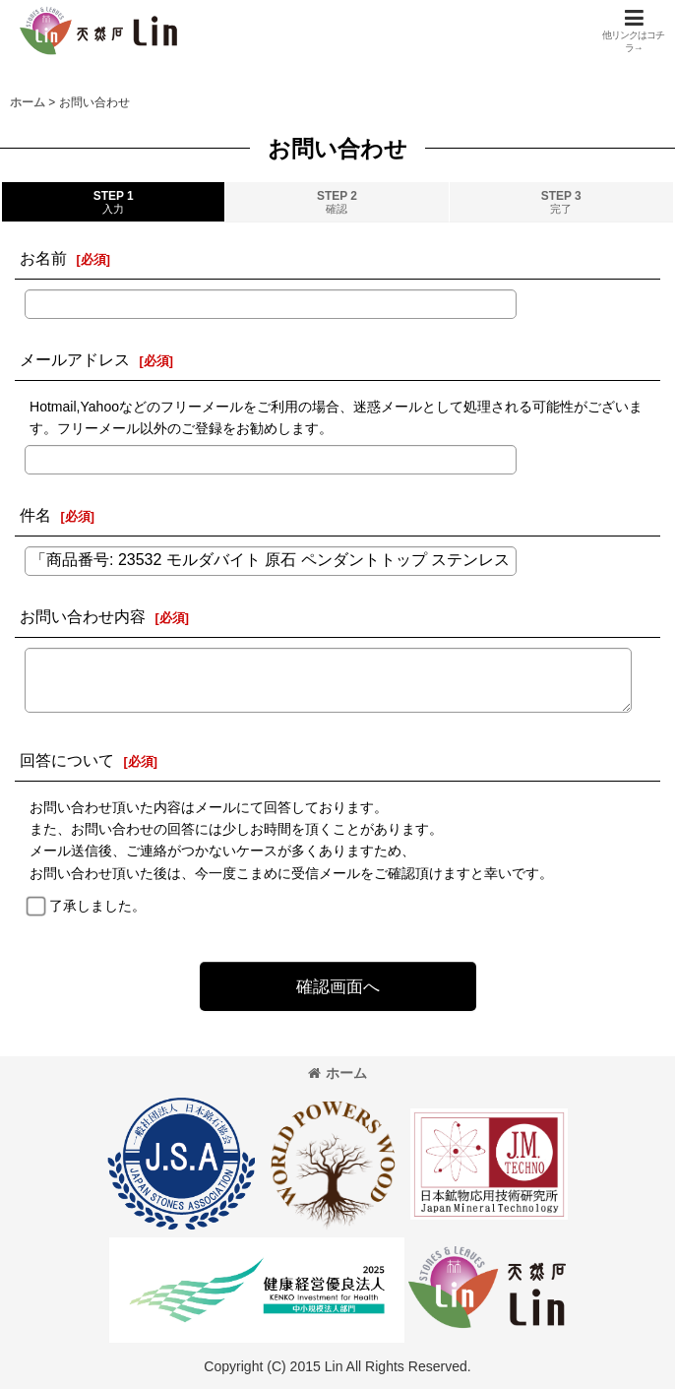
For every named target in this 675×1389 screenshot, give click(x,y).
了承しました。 (97, 906)
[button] (633, 30)
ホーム (337, 1073)
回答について (67, 760)
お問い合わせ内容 (83, 616)
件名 (35, 515)
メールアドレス (75, 359)
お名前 (43, 258)
